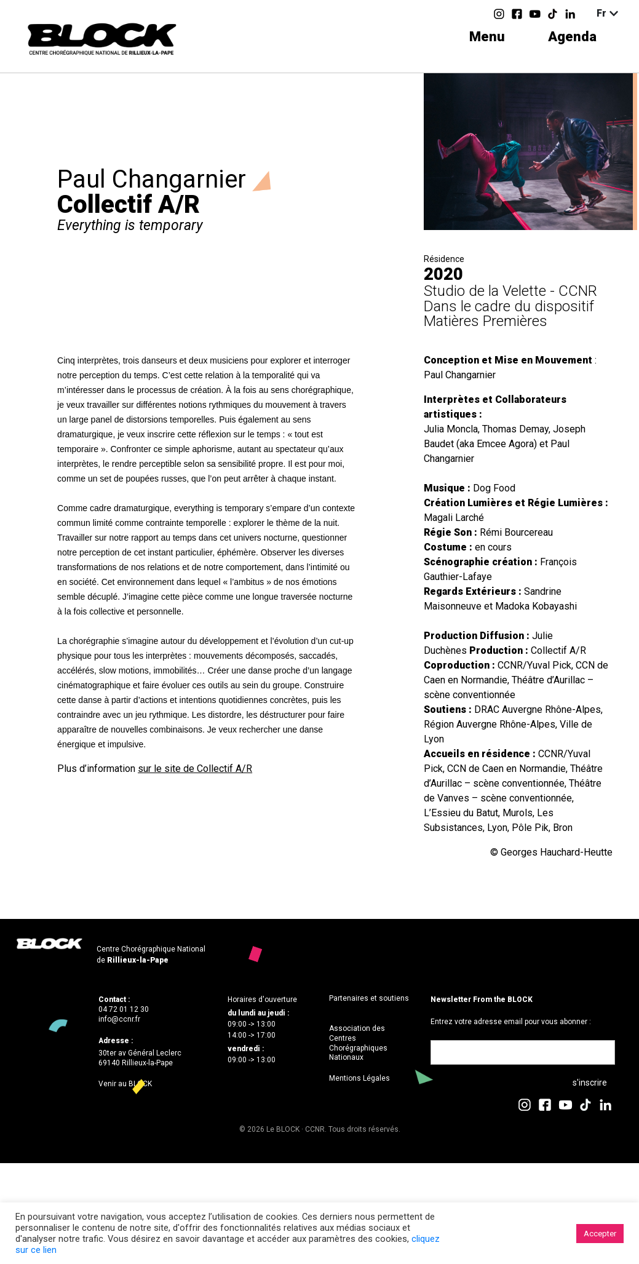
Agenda (572, 36)
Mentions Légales (359, 1078)
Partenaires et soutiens (369, 998)
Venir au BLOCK (125, 1083)
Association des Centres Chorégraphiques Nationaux (358, 1043)
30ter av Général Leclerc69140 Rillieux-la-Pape (139, 1058)
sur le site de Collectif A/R (195, 768)
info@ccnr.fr (119, 1019)
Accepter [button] (600, 1233)
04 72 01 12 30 (123, 1009)
